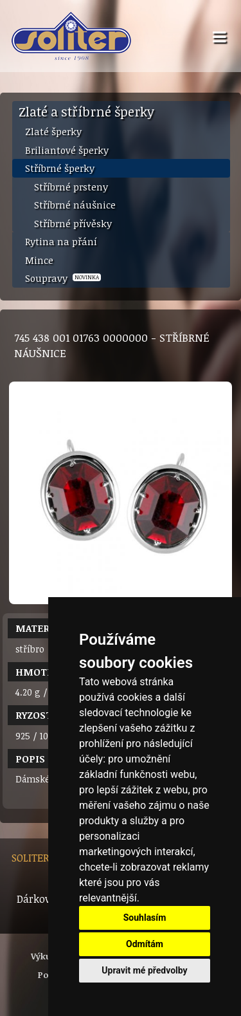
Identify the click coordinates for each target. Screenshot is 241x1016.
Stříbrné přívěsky (73, 223)
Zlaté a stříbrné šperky (86, 111)
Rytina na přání (61, 241)
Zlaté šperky (53, 131)
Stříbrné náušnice (75, 204)
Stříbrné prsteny (71, 186)
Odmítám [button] (144, 944)
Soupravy (63, 278)
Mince (39, 260)
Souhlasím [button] (144, 917)
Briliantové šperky (67, 149)
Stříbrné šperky (59, 168)
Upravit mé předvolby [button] (144, 970)
